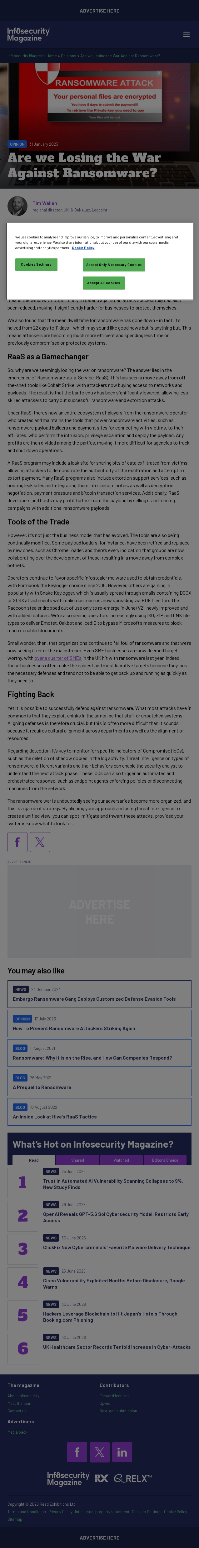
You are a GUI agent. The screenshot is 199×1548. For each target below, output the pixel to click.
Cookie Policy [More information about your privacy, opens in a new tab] (83, 248)
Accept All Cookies (103, 283)
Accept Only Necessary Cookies (114, 265)
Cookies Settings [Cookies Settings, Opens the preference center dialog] (36, 265)
